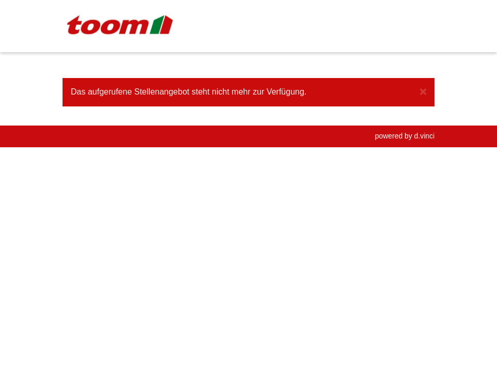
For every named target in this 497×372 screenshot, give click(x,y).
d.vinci (424, 136)
